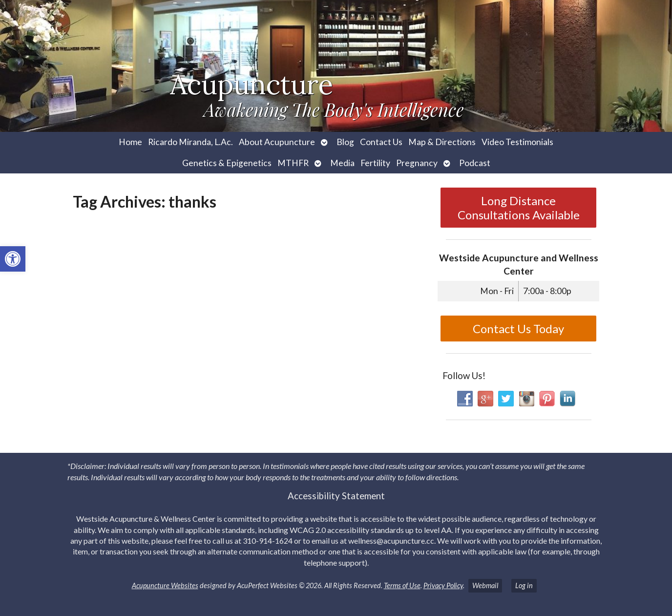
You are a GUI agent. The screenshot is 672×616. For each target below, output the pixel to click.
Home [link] (130, 142)
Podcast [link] (474, 163)
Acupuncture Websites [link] (165, 585)
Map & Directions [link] (442, 142)
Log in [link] (524, 585)
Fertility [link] (375, 163)
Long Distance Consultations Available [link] (519, 207)
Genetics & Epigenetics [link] (227, 163)
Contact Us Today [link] (518, 328)
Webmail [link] (485, 585)
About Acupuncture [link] (277, 142)
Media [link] (342, 163)
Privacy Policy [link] (443, 585)
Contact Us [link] (381, 142)
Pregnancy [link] (417, 163)
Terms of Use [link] (402, 585)
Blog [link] (345, 142)
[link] (12, 259)
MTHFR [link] (293, 163)
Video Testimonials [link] (517, 142)
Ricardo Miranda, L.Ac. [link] (190, 142)
